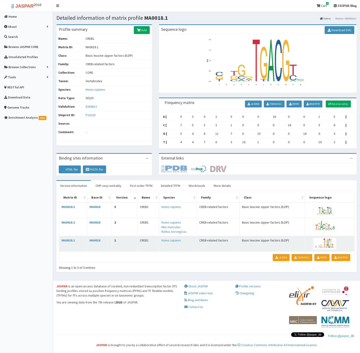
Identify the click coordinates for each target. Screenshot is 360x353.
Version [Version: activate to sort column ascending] (122, 197)
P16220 (91, 115)
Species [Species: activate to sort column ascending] (169, 197)
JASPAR (253, 104)
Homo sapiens (95, 89)
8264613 (91, 106)
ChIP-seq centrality (108, 186)
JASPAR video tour (198, 293)
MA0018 (95, 207)
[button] (58, 6)
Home (325, 18)
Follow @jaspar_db (341, 336)
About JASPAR (196, 286)
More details (222, 186)
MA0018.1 (68, 240)
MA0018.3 (68, 207)
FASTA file (94, 169)
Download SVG (339, 30)
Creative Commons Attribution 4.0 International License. (277, 345)
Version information (73, 186)
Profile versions (248, 286)
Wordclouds (197, 186)
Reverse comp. (338, 104)
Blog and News (196, 300)
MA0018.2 (68, 222)
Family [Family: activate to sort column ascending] (206, 197)
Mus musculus (170, 227)
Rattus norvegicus (173, 232)
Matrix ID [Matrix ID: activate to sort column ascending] (70, 197)
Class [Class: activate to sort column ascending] (248, 197)
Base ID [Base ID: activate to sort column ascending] (96, 197)
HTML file (70, 169)
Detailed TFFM (170, 186)
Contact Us (193, 307)
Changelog (245, 293)
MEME (294, 104)
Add (142, 30)
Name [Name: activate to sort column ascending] (146, 197)
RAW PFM (313, 104)
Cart (323, 5)
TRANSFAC (274, 104)
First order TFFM (141, 186)
